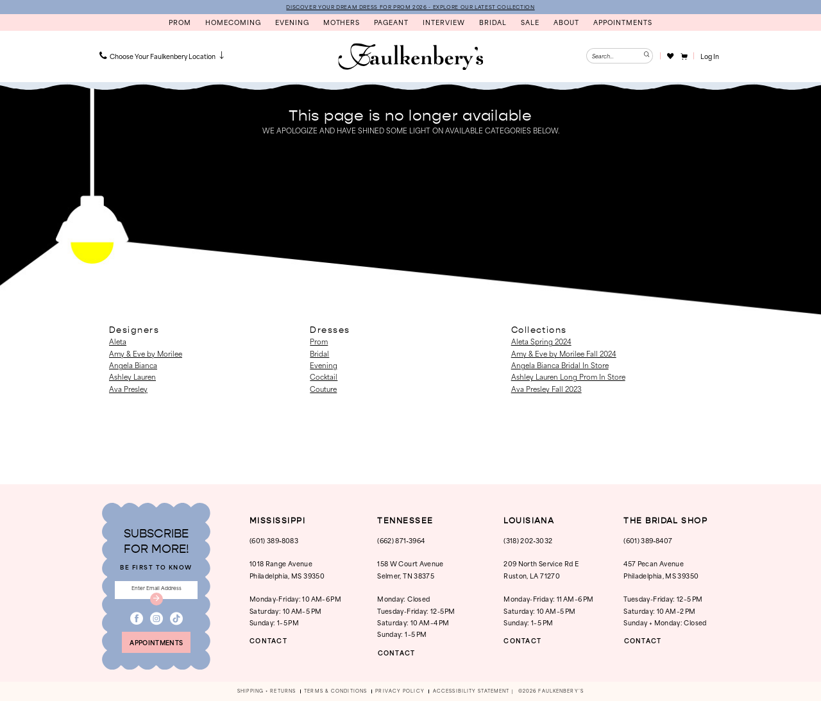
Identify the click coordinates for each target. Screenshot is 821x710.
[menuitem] (163, 56)
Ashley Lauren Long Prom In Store (568, 378)
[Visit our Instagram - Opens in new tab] (156, 624)
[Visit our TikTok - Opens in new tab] (176, 624)
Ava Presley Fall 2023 (546, 389)
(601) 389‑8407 (647, 541)
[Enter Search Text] (619, 56)
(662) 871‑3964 (401, 541)
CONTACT (271, 642)
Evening (323, 365)
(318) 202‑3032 (528, 541)
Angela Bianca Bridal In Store (560, 365)
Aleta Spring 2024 (541, 342)
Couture (323, 389)
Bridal (319, 354)
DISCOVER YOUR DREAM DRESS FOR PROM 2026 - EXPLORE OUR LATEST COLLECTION (410, 7)
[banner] (410, 57)
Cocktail (323, 378)
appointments (156, 650)
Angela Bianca (133, 365)
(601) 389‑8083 (274, 541)
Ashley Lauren (132, 378)
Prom (319, 342)
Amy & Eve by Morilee (145, 354)
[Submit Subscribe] (156, 603)
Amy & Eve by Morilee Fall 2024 (563, 354)
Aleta (117, 342)
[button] (683, 56)
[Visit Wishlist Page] (670, 56)
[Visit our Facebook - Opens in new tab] (136, 624)
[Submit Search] (645, 56)
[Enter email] (156, 593)
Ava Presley (128, 389)
